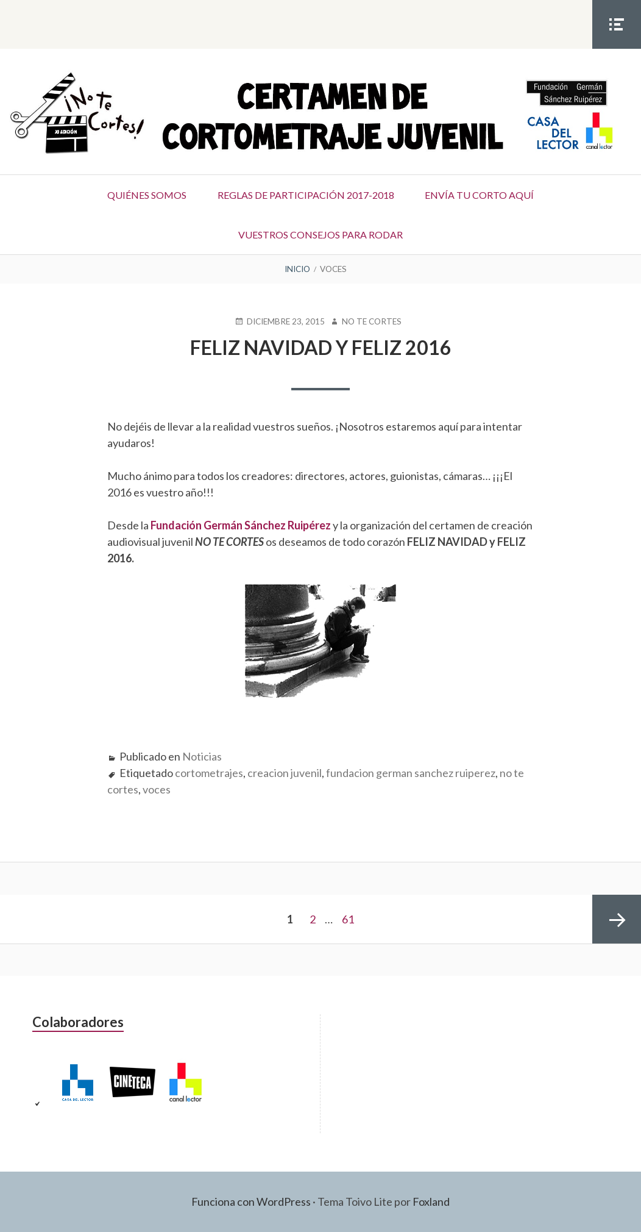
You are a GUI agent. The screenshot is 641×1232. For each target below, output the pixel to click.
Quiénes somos (146, 195)
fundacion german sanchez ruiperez (410, 772)
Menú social (616, 48)
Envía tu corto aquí (479, 195)
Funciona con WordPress (251, 1201)
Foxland (431, 1201)
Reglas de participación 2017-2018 (306, 195)
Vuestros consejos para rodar (320, 234)
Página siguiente (616, 919)
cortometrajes (209, 772)
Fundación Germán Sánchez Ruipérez (241, 525)
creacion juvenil (284, 772)
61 (348, 919)
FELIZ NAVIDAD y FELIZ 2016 (321, 347)
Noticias (202, 756)
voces (157, 789)
